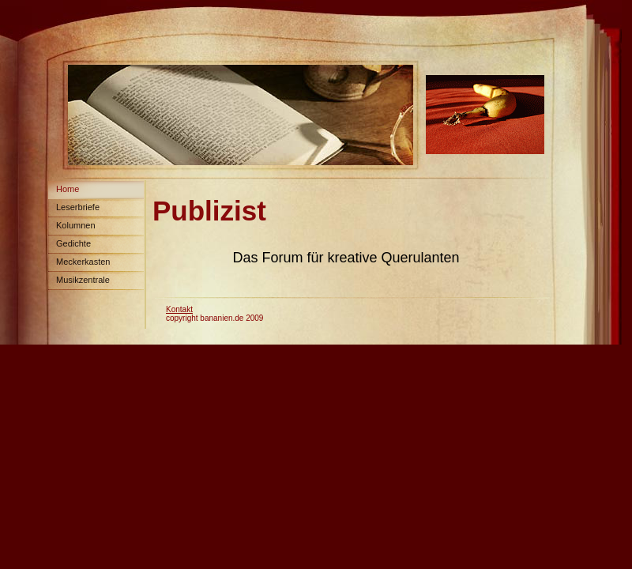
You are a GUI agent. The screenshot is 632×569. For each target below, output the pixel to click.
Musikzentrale (83, 279)
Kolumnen (76, 225)
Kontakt (179, 309)
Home (67, 189)
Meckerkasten (83, 261)
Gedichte (73, 243)
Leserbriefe (78, 207)
